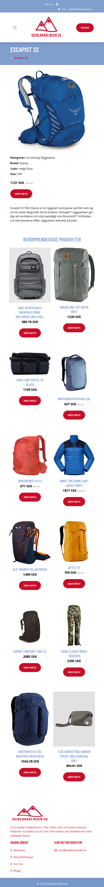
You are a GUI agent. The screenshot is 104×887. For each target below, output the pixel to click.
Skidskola (19, 850)
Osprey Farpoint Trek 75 (30, 651)
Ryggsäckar (48, 157)
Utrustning (33, 157)
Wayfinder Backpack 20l (74, 399)
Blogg (17, 870)
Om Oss (18, 864)
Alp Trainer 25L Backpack (30, 569)
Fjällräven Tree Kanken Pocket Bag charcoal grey (74, 756)
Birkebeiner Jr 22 (30, 481)
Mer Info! (21, 193)
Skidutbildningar (23, 857)
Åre (64, 9)
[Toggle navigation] (14, 27)
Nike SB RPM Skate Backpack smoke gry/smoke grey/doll (30, 312)
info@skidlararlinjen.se (80, 9)
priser (85, 27)
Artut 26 (74, 567)
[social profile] (57, 4)
